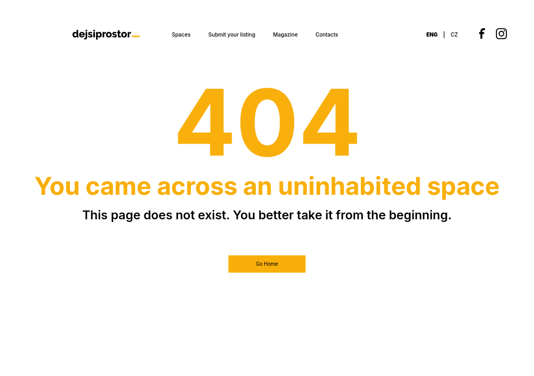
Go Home (267, 264)
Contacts (326, 34)
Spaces (181, 34)
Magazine (285, 34)
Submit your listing (232, 34)
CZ (454, 34)
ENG (432, 34)
